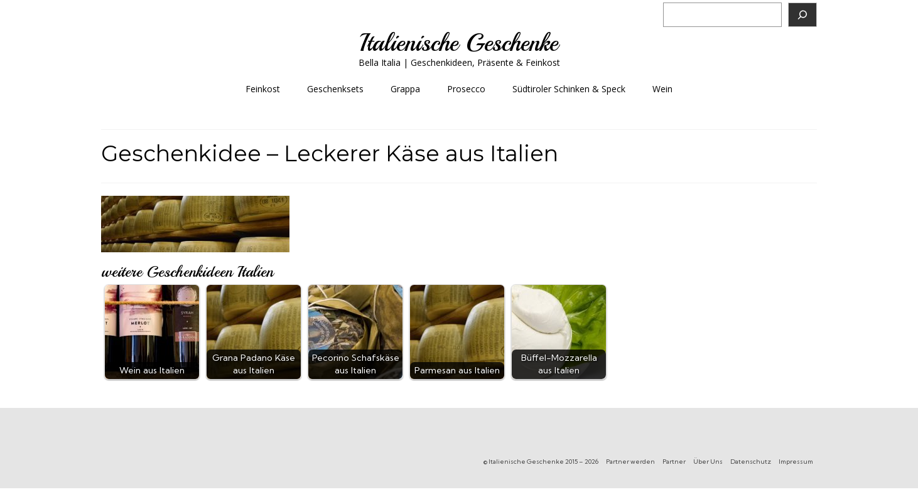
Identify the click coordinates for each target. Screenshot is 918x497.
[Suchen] (802, 15)
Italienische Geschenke (459, 43)
